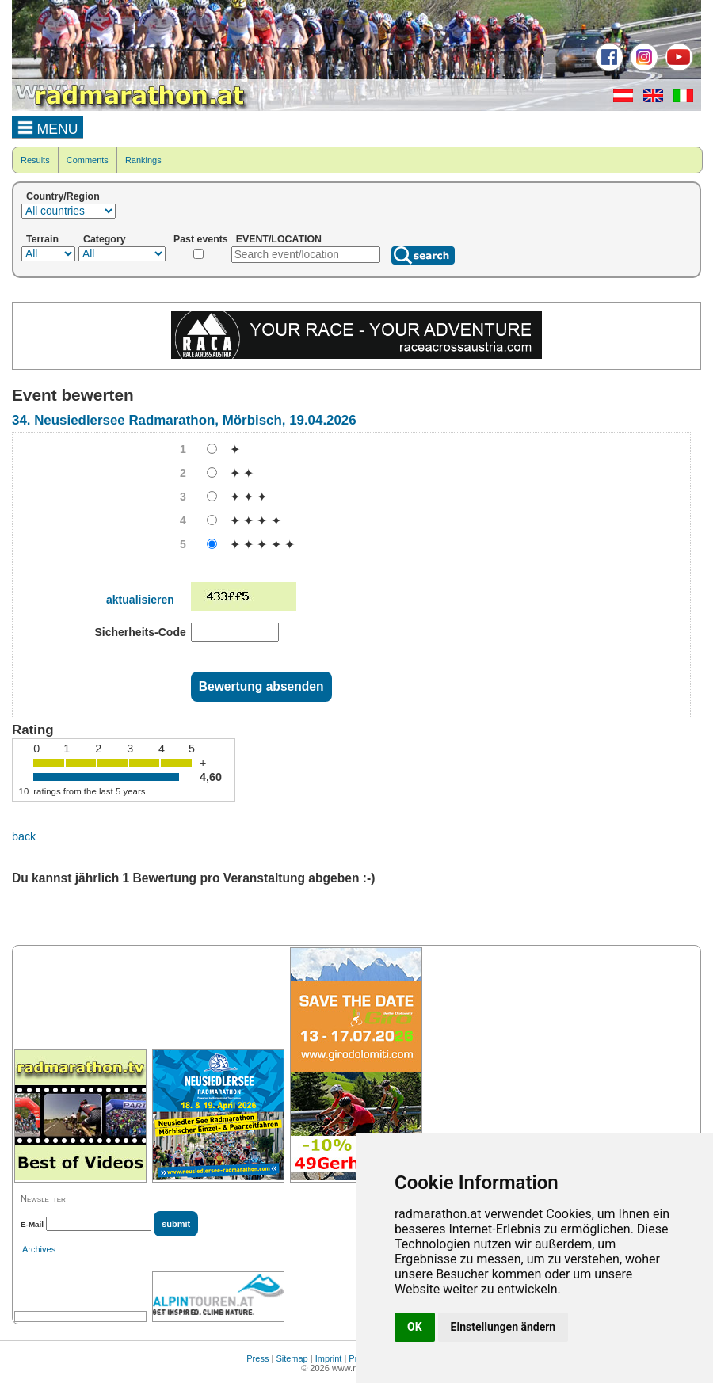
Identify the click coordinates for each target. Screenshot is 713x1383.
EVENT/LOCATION (279, 239)
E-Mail (32, 1224)
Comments (88, 160)
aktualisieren (140, 599)
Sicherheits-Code (139, 632)
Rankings (143, 160)
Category (104, 239)
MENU (47, 126)
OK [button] (414, 1326)
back (24, 836)
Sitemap (291, 1358)
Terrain (42, 239)
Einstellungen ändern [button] (503, 1326)
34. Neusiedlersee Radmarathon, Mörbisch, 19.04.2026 (184, 420)
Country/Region (63, 196)
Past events (200, 239)
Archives (38, 1249)
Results (35, 160)
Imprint (328, 1358)
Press (257, 1358)
